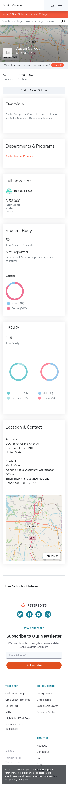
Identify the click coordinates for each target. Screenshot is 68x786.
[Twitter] (20, 614)
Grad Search (44, 699)
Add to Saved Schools (34, 90)
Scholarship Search (47, 705)
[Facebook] (29, 614)
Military (9, 712)
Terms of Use (12, 762)
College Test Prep (15, 693)
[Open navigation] (59, 5)
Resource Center (46, 712)
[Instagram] (48, 614)
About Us (42, 745)
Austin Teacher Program (19, 156)
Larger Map (51, 556)
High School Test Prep (17, 718)
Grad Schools (19, 14)
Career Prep (12, 705)
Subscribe (34, 665)
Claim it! (57, 65)
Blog (39, 764)
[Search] (52, 5)
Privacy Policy (13, 757)
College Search (45, 693)
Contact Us (43, 751)
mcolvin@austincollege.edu (31, 479)
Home (4, 14)
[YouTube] (38, 614)
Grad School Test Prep (17, 699)
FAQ (39, 758)
